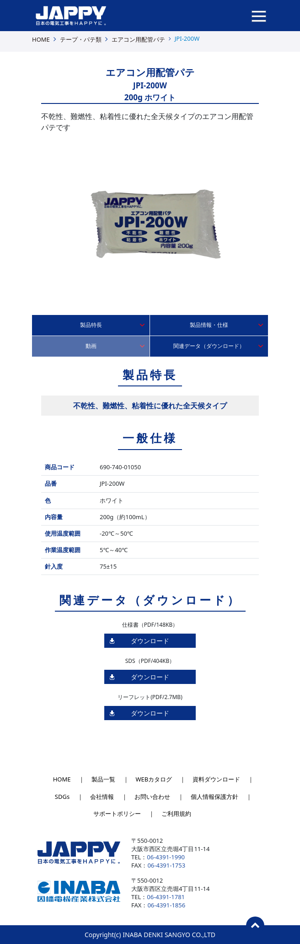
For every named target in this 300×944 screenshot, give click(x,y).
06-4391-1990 (166, 857)
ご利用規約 (176, 813)
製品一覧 (103, 779)
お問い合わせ (152, 796)
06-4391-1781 (166, 897)
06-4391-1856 (166, 905)
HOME (41, 39)
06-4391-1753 (166, 865)
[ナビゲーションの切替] (259, 15)
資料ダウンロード (216, 779)
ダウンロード (150, 640)
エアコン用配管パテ (138, 39)
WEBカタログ (154, 779)
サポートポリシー (117, 813)
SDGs (62, 796)
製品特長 (91, 325)
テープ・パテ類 (81, 39)
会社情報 (102, 796)
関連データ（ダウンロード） (209, 346)
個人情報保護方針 (214, 796)
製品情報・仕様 (209, 325)
